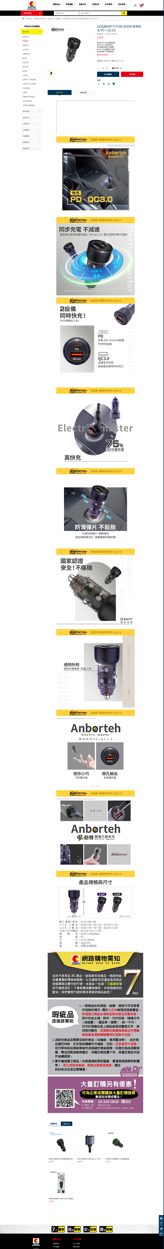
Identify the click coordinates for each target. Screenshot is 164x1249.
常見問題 (76, 1206)
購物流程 (76, 1203)
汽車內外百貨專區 (39, 18)
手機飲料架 (26, 54)
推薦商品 (54, 1124)
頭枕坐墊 (25, 62)
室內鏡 (24, 71)
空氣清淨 (25, 45)
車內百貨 (50, 18)
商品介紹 (59, 93)
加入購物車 (108, 74)
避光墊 (24, 58)
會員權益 (56, 1209)
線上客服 (76, 1200)
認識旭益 (56, 1200)
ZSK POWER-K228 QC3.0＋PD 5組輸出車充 (83, 1156)
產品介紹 (29, 18)
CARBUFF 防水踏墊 (29, 84)
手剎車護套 (26, 88)
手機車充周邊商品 (28, 97)
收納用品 (25, 37)
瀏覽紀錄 (70, 1124)
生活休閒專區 (27, 101)
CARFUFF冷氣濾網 (29, 79)
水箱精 (24, 92)
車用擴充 (58, 18)
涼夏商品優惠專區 (28, 105)
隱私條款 (56, 1206)
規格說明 (83, 93)
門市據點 (56, 1203)
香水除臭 (25, 67)
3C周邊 (25, 75)
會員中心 (76, 1209)
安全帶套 (25, 49)
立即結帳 (132, 74)
